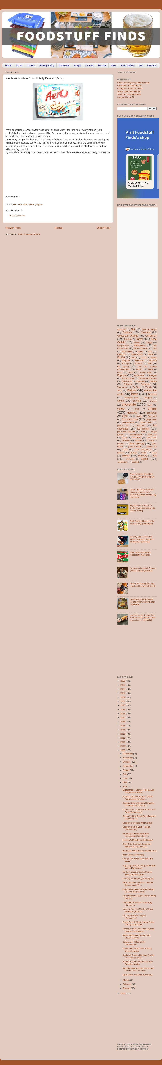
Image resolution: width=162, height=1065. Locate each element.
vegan (144, 458)
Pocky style (145, 372)
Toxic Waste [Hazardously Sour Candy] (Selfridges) (142, 522)
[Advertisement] (62, 175)
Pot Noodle (139, 375)
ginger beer (151, 419)
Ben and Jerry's (149, 329)
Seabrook (139, 381)
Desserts (151, 65)
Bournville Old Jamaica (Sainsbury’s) (139, 851)
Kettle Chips (137, 354)
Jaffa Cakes (126, 351)
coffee (120, 408)
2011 (123, 742)
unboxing (129, 459)
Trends (148, 387)
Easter (139, 338)
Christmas (151, 335)
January (127, 988)
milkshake (136, 437)
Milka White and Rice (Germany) (138, 975)
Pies (131, 372)
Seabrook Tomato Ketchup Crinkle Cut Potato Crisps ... (138, 956)
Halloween (139, 345)
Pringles (153, 375)
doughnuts (152, 413)
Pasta (138, 369)
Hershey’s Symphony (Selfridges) (138, 878)
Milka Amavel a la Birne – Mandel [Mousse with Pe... (138, 883)
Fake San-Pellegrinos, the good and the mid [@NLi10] (142, 585)
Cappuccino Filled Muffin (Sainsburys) (134, 943)
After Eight (121, 329)
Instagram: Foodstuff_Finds (130, 88)
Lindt (133, 357)
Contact (31, 65)
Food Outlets (127, 65)
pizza (125, 449)
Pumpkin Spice (128, 378)
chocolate (22, 204)
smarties (133, 452)
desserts (132, 412)
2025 (123, 685)
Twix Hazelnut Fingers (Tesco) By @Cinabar (140, 553)
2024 (123, 689)
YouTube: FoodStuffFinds (129, 94)
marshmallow (135, 435)
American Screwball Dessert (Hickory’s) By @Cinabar (143, 569)
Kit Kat (121, 357)
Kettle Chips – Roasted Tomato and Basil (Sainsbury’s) (139, 811)
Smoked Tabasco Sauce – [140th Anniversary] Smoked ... (138, 797)
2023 (123, 693)
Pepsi (119, 372)
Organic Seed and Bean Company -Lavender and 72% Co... (139, 804)
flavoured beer (130, 419)
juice (143, 432)
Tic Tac (136, 387)
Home (8, 65)
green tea (122, 425)
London (144, 358)
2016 (123, 722)
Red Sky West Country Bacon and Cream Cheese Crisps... (138, 969)
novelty (120, 444)
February (127, 984)
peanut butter (134, 446)
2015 (123, 726)
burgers (148, 398)
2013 (123, 734)
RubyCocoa (127, 381)
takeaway (142, 456)
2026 (123, 681)
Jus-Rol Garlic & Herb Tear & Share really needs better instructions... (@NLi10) (142, 617)
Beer (113, 65)
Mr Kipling (123, 366)
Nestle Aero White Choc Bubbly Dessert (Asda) (137, 949)
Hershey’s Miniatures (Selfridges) (138, 840)
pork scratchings (143, 449)
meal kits (152, 435)
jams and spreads (126, 432)
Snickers (128, 384)
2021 (123, 701)
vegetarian (122, 462)
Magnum (126, 360)
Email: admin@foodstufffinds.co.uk (133, 82)
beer (134, 394)
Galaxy (137, 342)
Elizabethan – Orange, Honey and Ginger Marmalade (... (138, 791)
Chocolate (64, 65)
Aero (15, 204)
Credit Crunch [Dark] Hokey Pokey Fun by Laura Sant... (138, 923)
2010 (123, 746)
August (126, 770)
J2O (155, 348)
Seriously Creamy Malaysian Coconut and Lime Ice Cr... (136, 834)
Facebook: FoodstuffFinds (129, 85)
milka (124, 437)
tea (155, 455)
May (125, 782)
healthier (141, 425)
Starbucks (145, 384)
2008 (123, 993)
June (125, 778)
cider (150, 405)
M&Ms (154, 357)
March (126, 980)
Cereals (89, 65)
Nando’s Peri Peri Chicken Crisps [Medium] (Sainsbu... (138, 910)
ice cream (143, 428)
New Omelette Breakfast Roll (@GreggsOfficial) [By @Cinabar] (142, 476)
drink (124, 415)
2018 (123, 713)
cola (137, 409)
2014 (123, 730)
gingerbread (128, 422)
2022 (123, 697)
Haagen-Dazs (123, 346)
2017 (123, 717)
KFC (150, 351)
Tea (140, 65)
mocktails (126, 440)
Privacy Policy (47, 65)
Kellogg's (121, 354)
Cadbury (127, 332)
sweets (126, 455)
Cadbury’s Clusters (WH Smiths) (137, 823)
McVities (139, 363)
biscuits (152, 394)
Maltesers (139, 360)
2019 (123, 709)
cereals (137, 400)
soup (143, 452)
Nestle (31, 204)
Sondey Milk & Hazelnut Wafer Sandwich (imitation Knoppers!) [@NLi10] (142, 539)
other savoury (136, 443)
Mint (150, 363)
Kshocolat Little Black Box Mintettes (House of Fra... (139, 817)
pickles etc (152, 446)
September (128, 766)
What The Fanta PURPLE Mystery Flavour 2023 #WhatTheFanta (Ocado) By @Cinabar (143, 493)
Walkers (131, 390)
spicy (154, 452)
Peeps (150, 369)
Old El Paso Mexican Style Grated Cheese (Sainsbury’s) (138, 890)
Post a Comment (17, 215)
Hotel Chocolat (141, 348)
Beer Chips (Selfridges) (133, 855)
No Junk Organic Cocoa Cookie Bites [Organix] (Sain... (137, 873)
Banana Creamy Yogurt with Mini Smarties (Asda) (138, 962)
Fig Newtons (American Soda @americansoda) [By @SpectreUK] (142, 508)
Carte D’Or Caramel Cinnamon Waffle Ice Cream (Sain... (137, 845)
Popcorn (122, 375)
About (19, 65)
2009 (123, 750)
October (127, 762)
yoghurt (38, 204)
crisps (152, 408)
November (128, 758)
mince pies (151, 437)
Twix (119, 390)
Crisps (77, 65)
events (139, 416)
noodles (138, 440)
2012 (123, 738)
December (128, 754)
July (125, 774)
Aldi (133, 329)
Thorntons (122, 387)
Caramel (145, 332)
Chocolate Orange (127, 335)
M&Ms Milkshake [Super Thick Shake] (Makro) (136, 936)
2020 (123, 705)
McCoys (125, 363)
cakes (120, 400)
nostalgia (150, 440)
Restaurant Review (148, 378)
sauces (120, 452)
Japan (140, 351)
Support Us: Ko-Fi (125, 97)
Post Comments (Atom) (29, 234)
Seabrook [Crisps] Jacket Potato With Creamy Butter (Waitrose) (142, 601)
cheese (153, 401)
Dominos (128, 339)
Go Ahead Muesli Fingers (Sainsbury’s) (134, 916)
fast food (152, 416)
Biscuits (102, 65)
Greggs (149, 342)
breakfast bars (131, 398)
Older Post (103, 227)
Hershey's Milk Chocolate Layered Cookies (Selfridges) (138, 930)
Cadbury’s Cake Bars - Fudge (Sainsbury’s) (136, 828)
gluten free (146, 422)
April (125, 786)
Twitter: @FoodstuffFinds (128, 91)
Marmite (153, 360)
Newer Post (13, 227)
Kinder (151, 354)
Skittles (153, 381)
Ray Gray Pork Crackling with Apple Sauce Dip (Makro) (139, 866)
